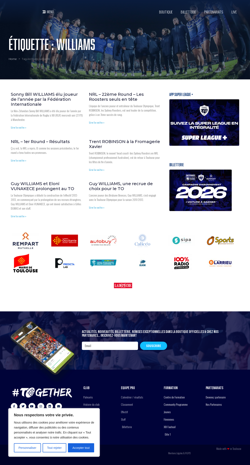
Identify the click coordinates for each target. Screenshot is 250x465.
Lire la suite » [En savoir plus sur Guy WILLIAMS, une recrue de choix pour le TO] (97, 207)
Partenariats (213, 12)
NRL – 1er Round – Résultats (40, 141)
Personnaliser (27, 447)
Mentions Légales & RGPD (179, 453)
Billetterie (188, 12)
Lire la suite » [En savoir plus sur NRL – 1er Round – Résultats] (18, 160)
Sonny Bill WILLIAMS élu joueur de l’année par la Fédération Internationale (44, 99)
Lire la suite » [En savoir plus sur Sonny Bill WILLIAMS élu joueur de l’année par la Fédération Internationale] (18, 127)
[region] (54, 432)
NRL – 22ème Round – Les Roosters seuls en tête (116, 97)
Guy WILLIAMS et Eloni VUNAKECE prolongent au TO (42, 186)
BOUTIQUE (165, 12)
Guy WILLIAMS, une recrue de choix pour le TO (121, 186)
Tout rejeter (54, 447)
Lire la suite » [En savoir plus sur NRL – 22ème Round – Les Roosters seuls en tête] (97, 122)
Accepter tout (81, 447)
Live (234, 12)
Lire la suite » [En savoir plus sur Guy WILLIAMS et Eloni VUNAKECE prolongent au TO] (18, 216)
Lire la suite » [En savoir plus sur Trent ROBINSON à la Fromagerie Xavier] (97, 169)
